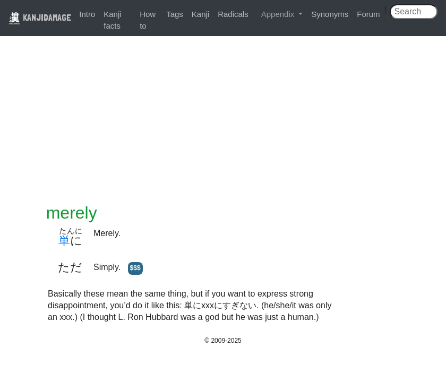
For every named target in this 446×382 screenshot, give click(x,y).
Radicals (233, 14)
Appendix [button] (279, 14)
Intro (87, 14)
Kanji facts (112, 20)
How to (148, 20)
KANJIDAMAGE (39, 17)
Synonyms (329, 14)
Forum (368, 14)
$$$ (135, 268)
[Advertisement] (223, 123)
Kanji (200, 14)
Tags (174, 14)
